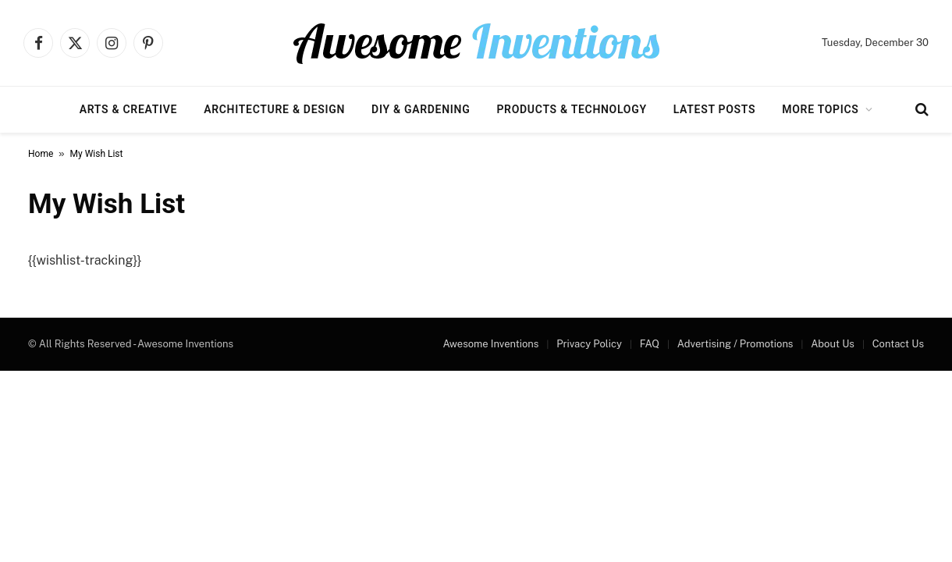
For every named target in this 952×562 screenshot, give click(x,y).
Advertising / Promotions (735, 344)
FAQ (649, 344)
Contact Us (898, 344)
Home (40, 153)
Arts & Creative (128, 109)
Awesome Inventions (490, 344)
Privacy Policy (589, 344)
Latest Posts (714, 109)
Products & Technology (571, 109)
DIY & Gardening (420, 109)
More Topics (820, 109)
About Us (832, 344)
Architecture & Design (274, 109)
